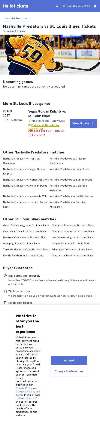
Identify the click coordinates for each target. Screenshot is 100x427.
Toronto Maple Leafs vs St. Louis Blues (26, 249)
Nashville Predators (16, 18)
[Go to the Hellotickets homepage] (16, 6)
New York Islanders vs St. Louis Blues (73, 231)
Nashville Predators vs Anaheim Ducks (25, 185)
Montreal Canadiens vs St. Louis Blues (25, 237)
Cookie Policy (24, 388)
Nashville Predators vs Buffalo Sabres (71, 195)
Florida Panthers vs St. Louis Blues (23, 255)
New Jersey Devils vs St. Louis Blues (72, 255)
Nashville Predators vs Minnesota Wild (25, 195)
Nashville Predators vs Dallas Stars (69, 168)
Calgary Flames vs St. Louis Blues (71, 243)
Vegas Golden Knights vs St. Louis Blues (26, 225)
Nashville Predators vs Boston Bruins (70, 179)
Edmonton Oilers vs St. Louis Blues (72, 249)
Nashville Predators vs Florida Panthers (26, 179)
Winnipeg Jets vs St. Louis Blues (21, 243)
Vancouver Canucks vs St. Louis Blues (24, 231)
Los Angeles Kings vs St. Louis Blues (72, 237)
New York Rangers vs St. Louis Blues (73, 225)
